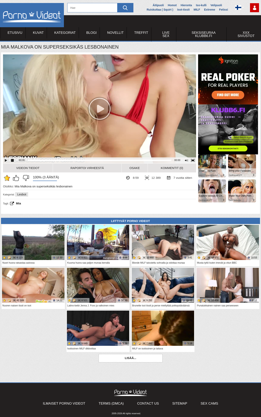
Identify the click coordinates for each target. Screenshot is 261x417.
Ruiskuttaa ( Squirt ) (160, 9)
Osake (134, 168)
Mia (18, 203)
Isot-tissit (183, 9)
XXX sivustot (246, 34)
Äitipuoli (158, 5)
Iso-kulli (201, 5)
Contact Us (148, 403)
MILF (197, 9)
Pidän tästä (17, 178)
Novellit (115, 33)
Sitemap (179, 403)
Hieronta (186, 5)
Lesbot (21, 194)
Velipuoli (216, 5)
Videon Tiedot (27, 168)
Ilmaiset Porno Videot (64, 403)
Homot (172, 5)
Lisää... (130, 358)
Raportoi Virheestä (87, 168)
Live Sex (166, 34)
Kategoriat (65, 33)
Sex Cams (209, 403)
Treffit (141, 33)
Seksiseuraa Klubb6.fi (204, 34)
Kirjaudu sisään (254, 7)
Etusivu (15, 33)
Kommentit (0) (172, 168)
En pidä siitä (25, 178)
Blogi (91, 33)
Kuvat (38, 33)
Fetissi (223, 9)
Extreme (209, 9)
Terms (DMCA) (111, 403)
